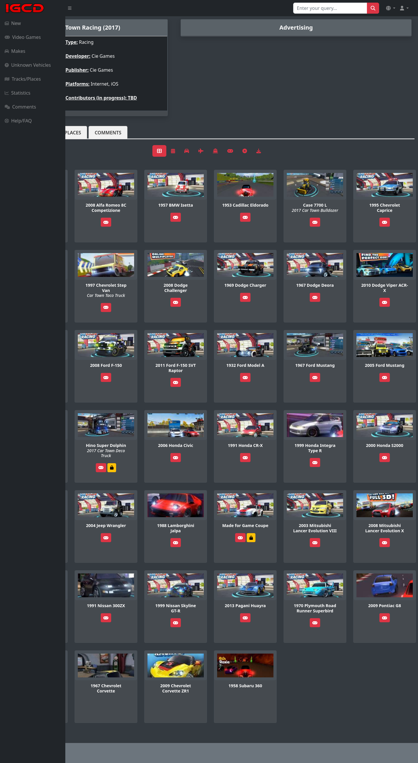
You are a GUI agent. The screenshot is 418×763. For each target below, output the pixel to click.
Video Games (23, 37)
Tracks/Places (23, 79)
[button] (391, 8)
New (13, 23)
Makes (15, 51)
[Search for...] (330, 8)
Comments (20, 107)
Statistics (17, 93)
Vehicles (86, 132)
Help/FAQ (18, 121)
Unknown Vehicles (28, 65)
